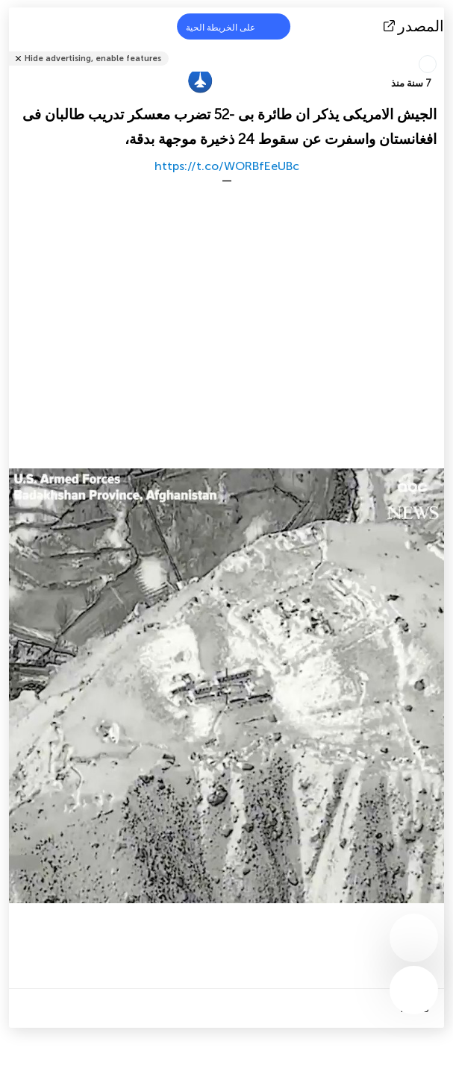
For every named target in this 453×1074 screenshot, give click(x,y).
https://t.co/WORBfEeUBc (226, 166)
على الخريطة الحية (230, 26)
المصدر (415, 26)
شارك (439, 48)
